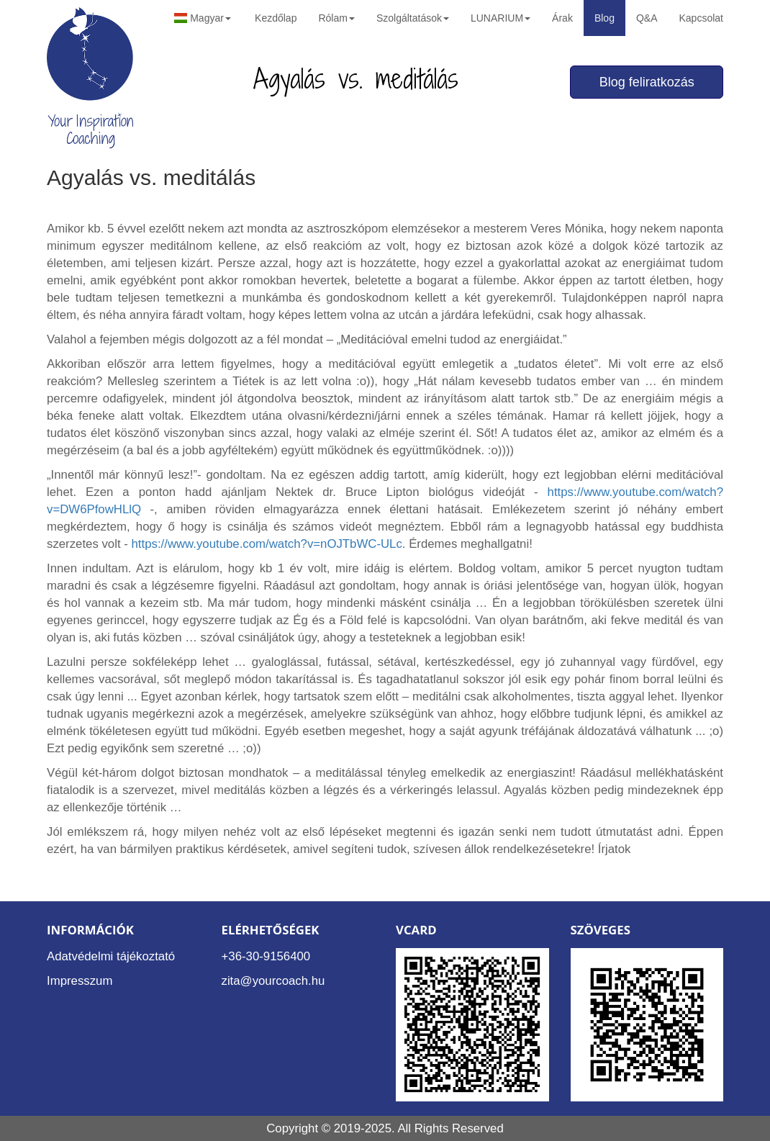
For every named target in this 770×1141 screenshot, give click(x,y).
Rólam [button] (336, 18)
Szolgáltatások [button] (412, 18)
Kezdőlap (275, 18)
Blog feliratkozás (646, 82)
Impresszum (79, 981)
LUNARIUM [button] (500, 18)
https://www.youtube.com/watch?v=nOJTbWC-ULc (267, 544)
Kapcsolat (701, 18)
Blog (604, 18)
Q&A (647, 18)
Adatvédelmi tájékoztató (111, 956)
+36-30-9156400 (266, 956)
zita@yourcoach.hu (273, 981)
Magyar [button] (202, 18)
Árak (562, 18)
